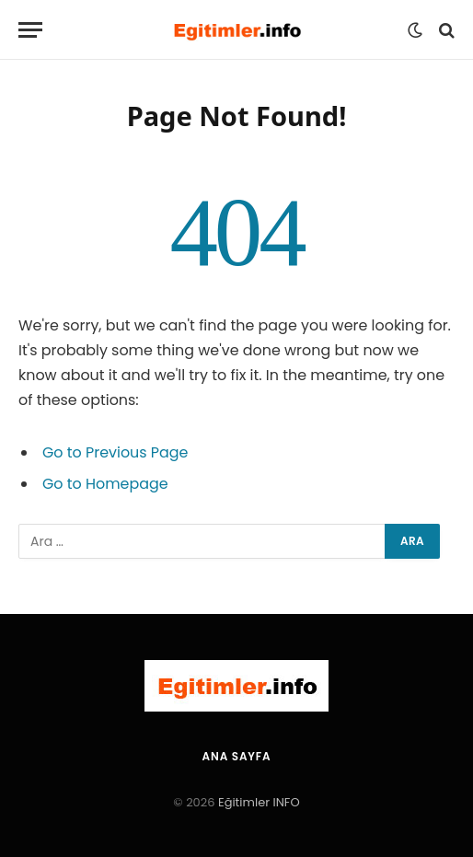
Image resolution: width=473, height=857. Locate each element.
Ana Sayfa (236, 756)
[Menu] (30, 30)
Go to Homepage (105, 483)
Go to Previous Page (115, 452)
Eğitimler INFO (259, 802)
